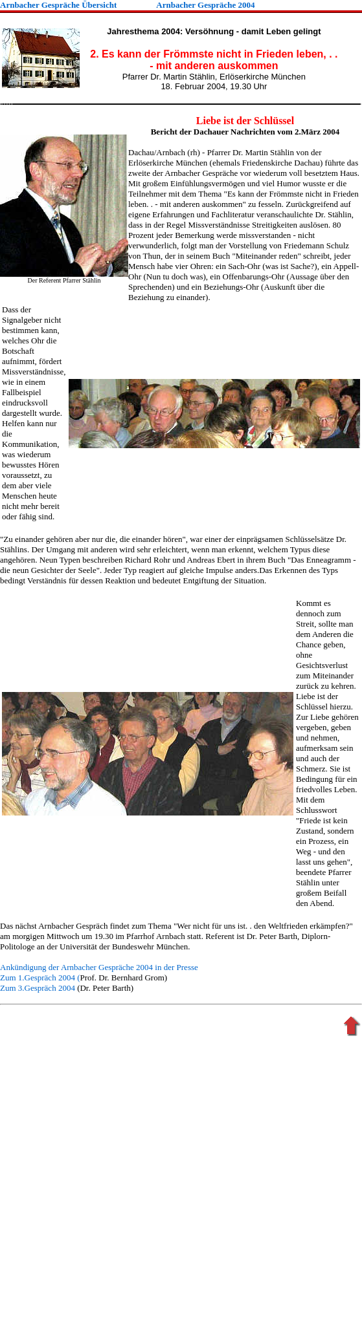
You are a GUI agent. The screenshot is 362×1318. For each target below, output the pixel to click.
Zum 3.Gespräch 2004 (37, 988)
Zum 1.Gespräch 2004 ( (40, 977)
